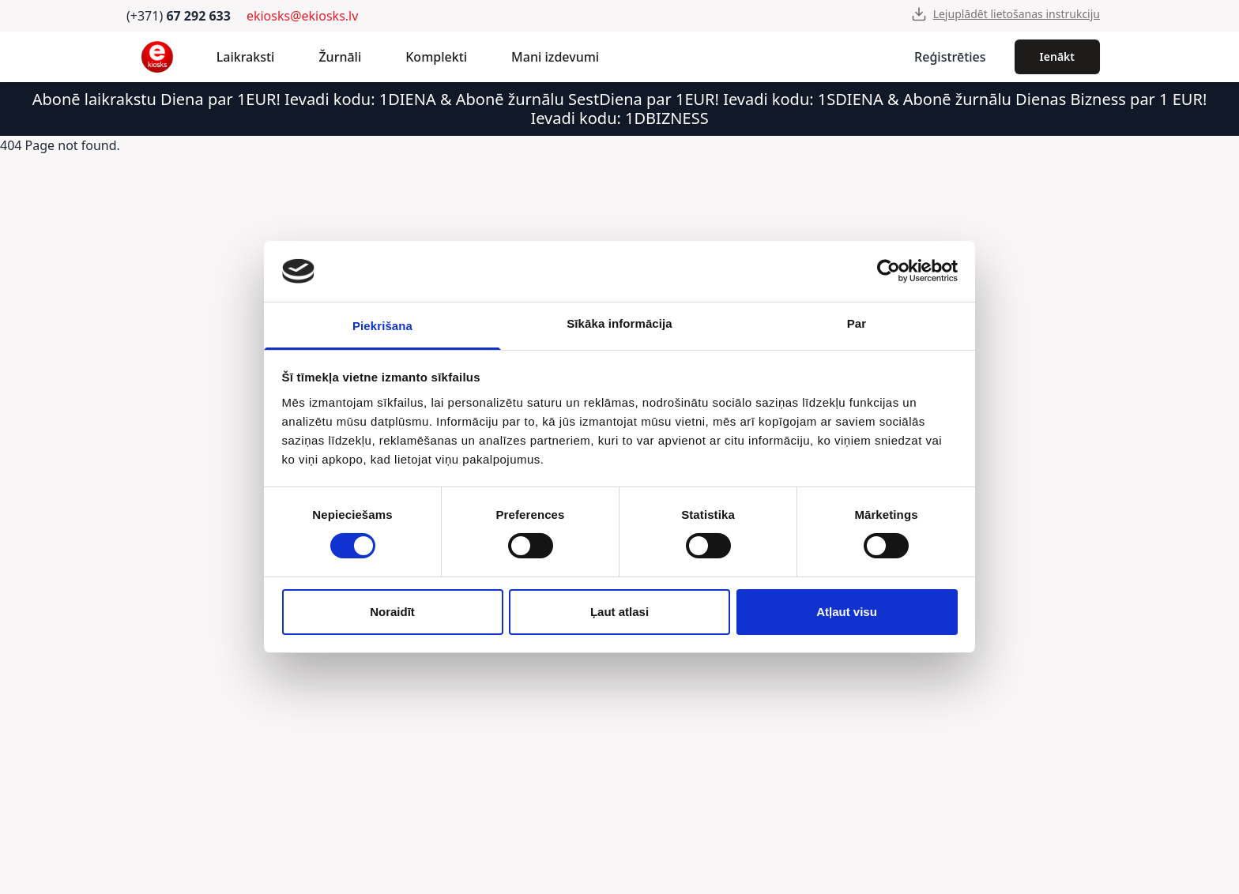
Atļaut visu (846, 611)
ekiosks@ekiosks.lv (302, 15)
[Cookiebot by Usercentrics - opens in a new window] (888, 271)
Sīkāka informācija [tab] (619, 323)
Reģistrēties (949, 57)
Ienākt (1057, 56)
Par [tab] (857, 323)
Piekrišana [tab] (382, 325)
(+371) (178, 15)
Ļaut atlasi (619, 611)
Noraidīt (392, 611)
